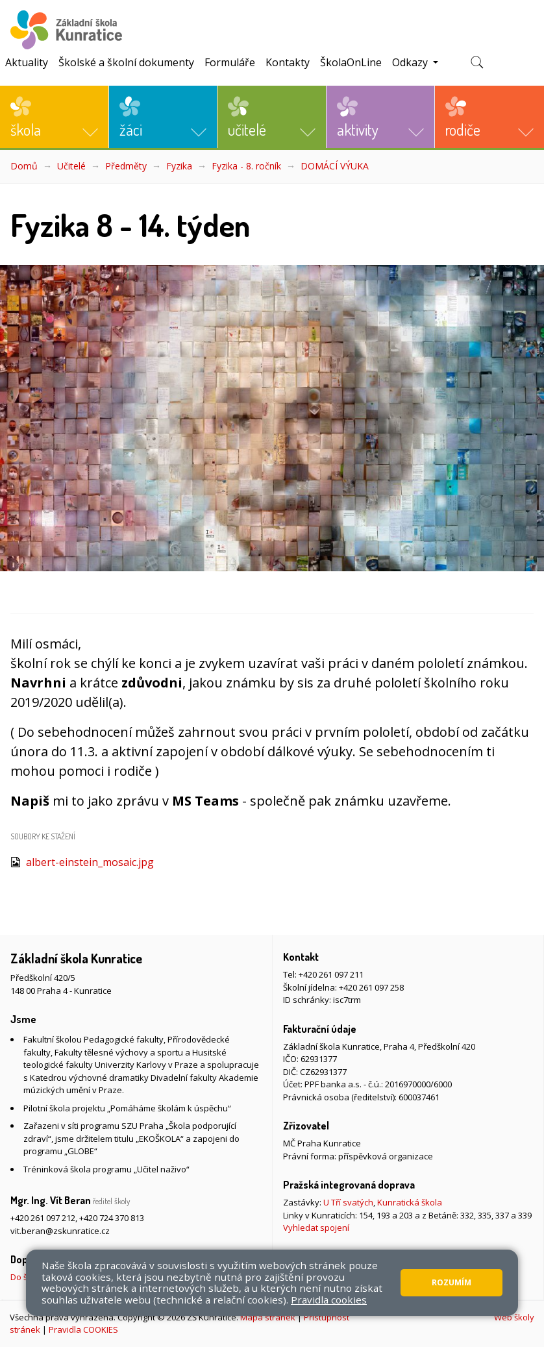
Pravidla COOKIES (83, 1329)
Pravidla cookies (329, 1299)
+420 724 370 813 (111, 1218)
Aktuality (26, 62)
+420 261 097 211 (331, 974)
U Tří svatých (348, 1202)
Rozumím (451, 1282)
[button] (54, 117)
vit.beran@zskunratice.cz (60, 1231)
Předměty (126, 166)
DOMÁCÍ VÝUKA (335, 166)
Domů (24, 166)
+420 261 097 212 (42, 1218)
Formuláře (229, 62)
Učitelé (71, 166)
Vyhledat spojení (316, 1227)
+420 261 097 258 (371, 987)
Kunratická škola (409, 1202)
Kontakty (288, 62)
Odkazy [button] (411, 62)
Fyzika (179, 166)
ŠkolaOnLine (351, 62)
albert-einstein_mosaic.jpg (90, 862)
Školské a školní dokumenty (126, 62)
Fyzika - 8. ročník (246, 166)
